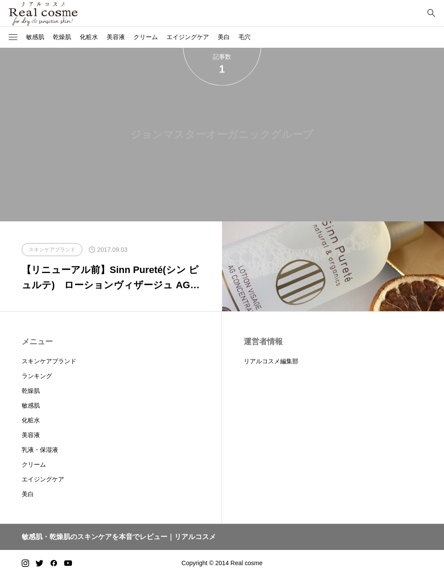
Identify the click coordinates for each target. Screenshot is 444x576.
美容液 (116, 36)
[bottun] (431, 13)
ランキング (37, 375)
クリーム (146, 36)
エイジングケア (187, 36)
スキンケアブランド (49, 361)
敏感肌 (35, 36)
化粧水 (89, 36)
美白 (224, 36)
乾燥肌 (62, 36)
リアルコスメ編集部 (271, 361)
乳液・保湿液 (40, 449)
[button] (13, 37)
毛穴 (244, 36)
